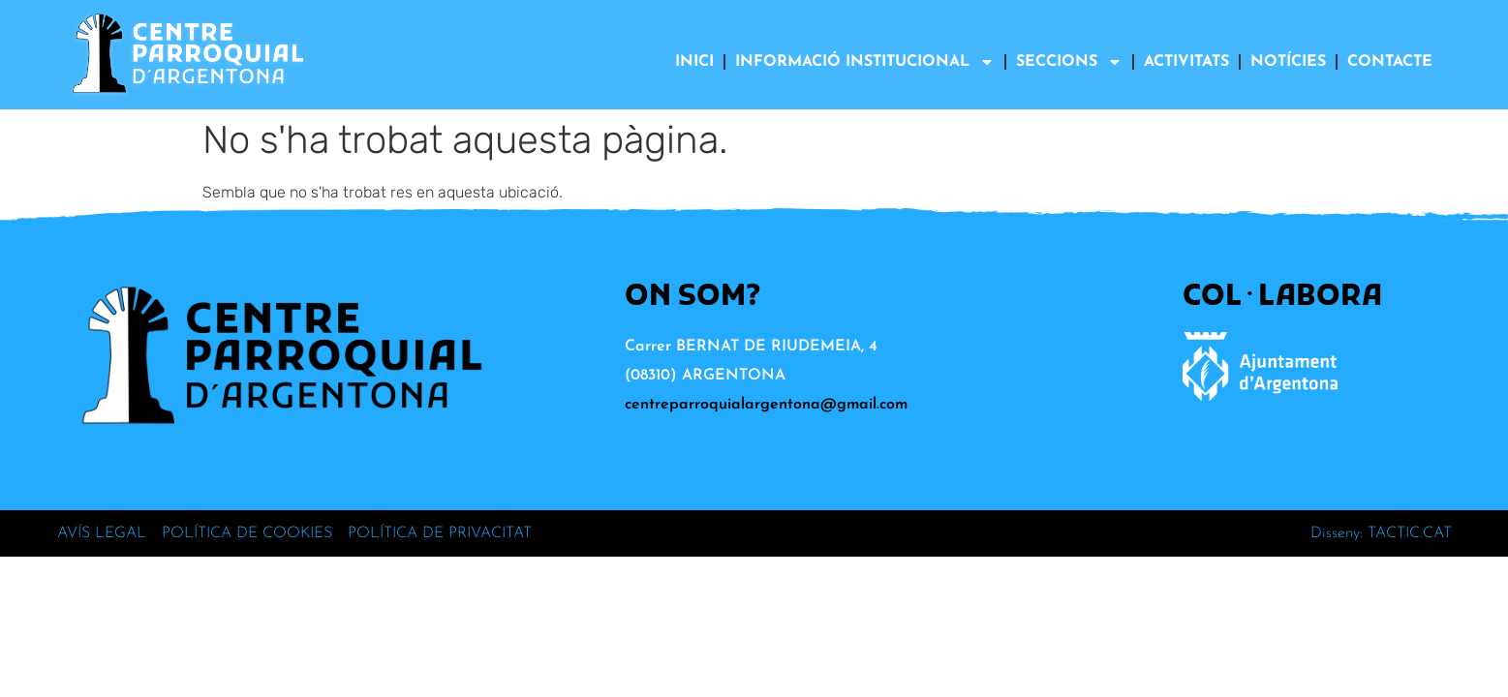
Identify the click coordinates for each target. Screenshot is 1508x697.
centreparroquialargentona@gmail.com (766, 404)
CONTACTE (1389, 62)
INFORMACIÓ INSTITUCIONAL (865, 62)
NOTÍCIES (1288, 62)
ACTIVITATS (1186, 62)
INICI (694, 62)
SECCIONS (1069, 62)
